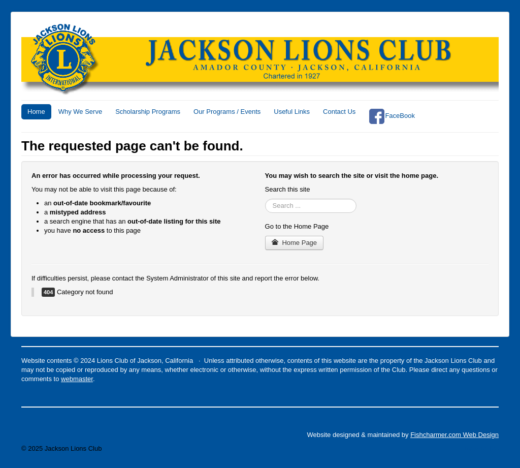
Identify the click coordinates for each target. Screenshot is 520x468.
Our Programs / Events (227, 111)
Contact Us (339, 111)
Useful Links (292, 111)
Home (36, 111)
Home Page (294, 242)
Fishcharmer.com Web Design (454, 435)
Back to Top (481, 448)
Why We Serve (80, 111)
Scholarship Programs (147, 111)
